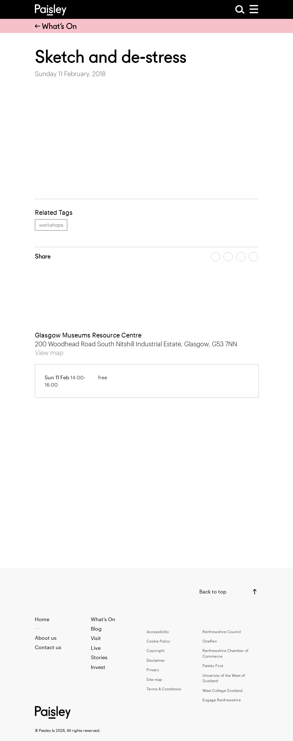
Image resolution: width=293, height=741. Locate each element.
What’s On (56, 26)
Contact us (48, 647)
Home (42, 619)
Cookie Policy (158, 641)
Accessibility (157, 631)
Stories (99, 657)
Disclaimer (155, 660)
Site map (154, 679)
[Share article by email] (241, 256)
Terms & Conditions (163, 689)
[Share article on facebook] (215, 256)
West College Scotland (222, 690)
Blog (96, 629)
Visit (96, 638)
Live (96, 648)
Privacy (152, 669)
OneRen (209, 641)
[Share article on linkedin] (253, 256)
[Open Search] (240, 9)
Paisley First (212, 665)
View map (49, 352)
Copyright (155, 650)
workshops (51, 225)
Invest (98, 667)
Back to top (212, 591)
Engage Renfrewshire (221, 700)
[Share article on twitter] (228, 256)
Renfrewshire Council (221, 631)
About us (46, 638)
